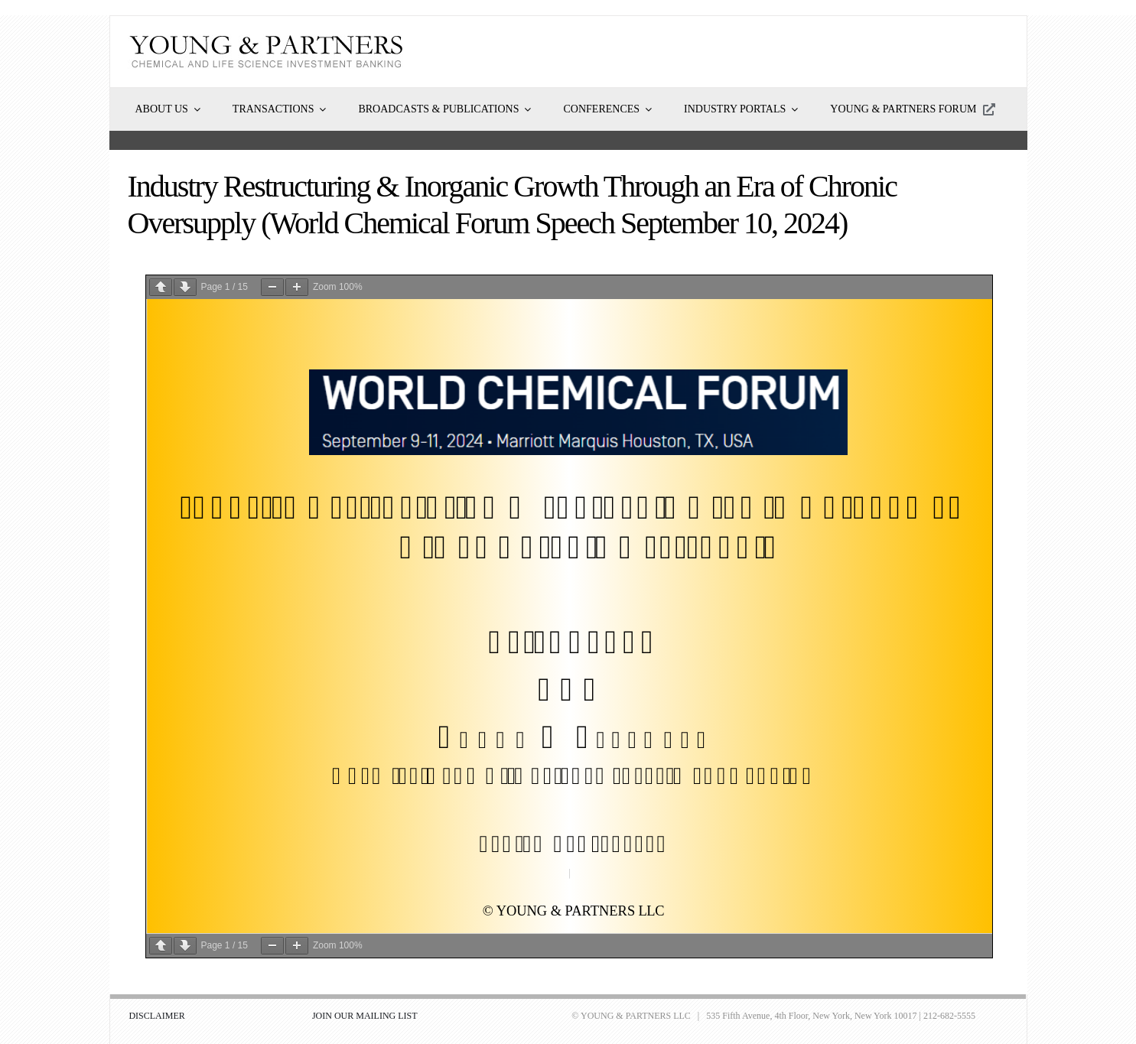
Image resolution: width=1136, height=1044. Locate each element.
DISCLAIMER (156, 1015)
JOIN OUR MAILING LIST (365, 1015)
